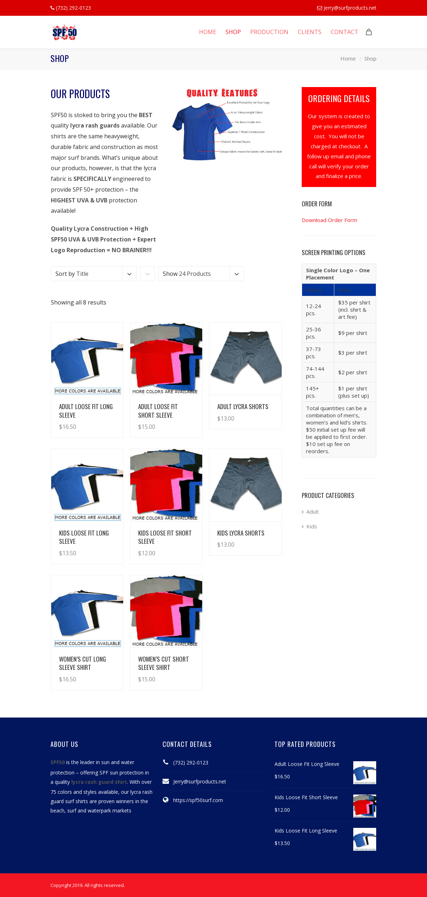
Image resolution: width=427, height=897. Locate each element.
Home (348, 58)
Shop (370, 58)
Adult (312, 511)
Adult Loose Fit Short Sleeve (158, 410)
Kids (311, 526)
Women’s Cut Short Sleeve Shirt (163, 663)
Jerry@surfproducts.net (350, 7)
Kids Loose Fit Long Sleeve (84, 537)
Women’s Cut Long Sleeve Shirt (82, 663)
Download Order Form (329, 220)
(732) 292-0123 (190, 762)
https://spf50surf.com (198, 800)
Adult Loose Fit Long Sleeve (86, 410)
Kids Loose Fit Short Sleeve (165, 537)
